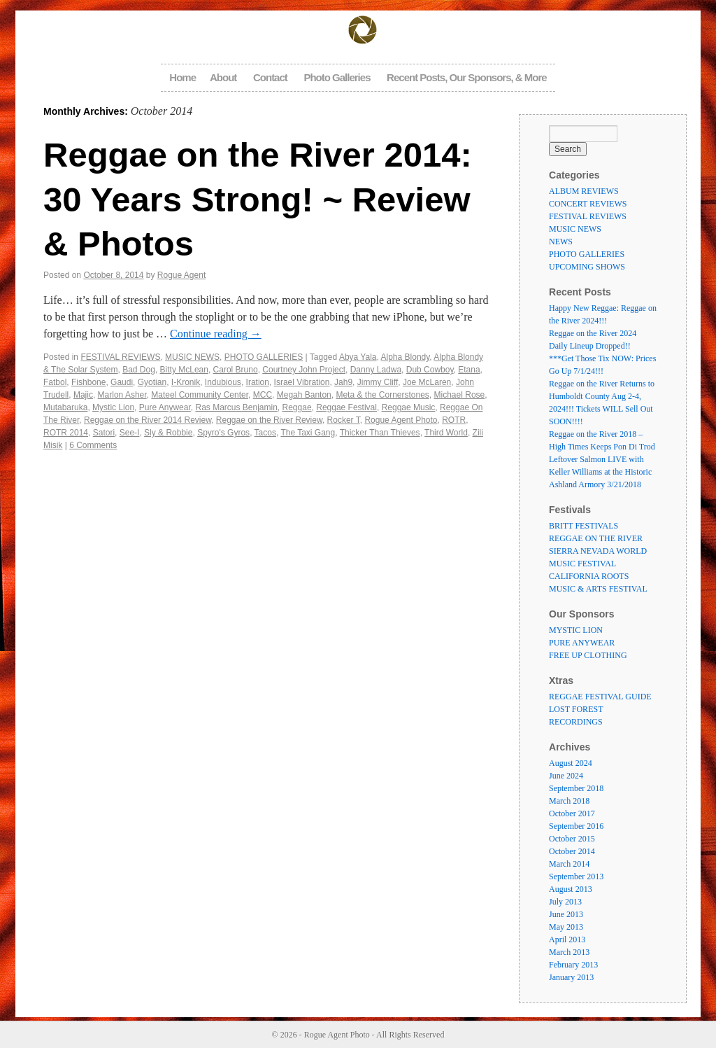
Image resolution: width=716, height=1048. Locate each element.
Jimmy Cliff (377, 382)
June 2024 (566, 776)
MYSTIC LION (576, 630)
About (223, 77)
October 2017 (572, 813)
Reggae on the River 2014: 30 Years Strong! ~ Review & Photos (257, 199)
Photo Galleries (336, 77)
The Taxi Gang (307, 433)
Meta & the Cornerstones (382, 395)
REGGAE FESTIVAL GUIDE (600, 696)
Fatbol (54, 382)
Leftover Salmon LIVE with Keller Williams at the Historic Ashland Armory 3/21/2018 (600, 471)
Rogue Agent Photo (400, 420)
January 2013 (571, 977)
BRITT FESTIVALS (583, 526)
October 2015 (572, 839)
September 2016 (576, 826)
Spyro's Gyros (223, 433)
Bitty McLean (184, 370)
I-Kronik (185, 382)
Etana (469, 370)
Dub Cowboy (430, 370)
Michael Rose (459, 395)
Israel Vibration (302, 382)
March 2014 (569, 864)
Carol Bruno (235, 370)
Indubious (223, 382)
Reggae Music (409, 407)
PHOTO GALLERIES (263, 357)
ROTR (454, 420)
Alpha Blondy (405, 357)
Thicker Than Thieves (380, 433)
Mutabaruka (65, 407)
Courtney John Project (303, 370)
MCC (262, 395)
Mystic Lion (113, 407)
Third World (446, 433)
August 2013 (570, 889)
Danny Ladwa (375, 370)
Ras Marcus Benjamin (236, 407)
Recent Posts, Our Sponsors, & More (467, 77)
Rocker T (343, 420)
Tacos (265, 433)
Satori (104, 433)
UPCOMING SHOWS (587, 267)
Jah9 (343, 382)
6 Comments (93, 445)
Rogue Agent (181, 275)
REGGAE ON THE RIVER (596, 538)
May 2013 (566, 927)
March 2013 (569, 952)
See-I (130, 433)
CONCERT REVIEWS (587, 204)
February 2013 (573, 965)
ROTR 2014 (65, 433)
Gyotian (152, 382)
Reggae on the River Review (269, 420)
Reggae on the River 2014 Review (147, 420)
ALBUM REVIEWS (584, 191)
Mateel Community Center (199, 395)
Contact (270, 77)
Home (182, 77)
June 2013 (566, 914)
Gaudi (121, 382)
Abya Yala (358, 357)
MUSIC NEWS (192, 357)
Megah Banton (304, 395)
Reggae (297, 407)
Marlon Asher (122, 395)
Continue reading (216, 334)
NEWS (561, 241)
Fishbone (88, 382)
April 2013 (567, 939)
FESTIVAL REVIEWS (120, 357)
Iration (257, 382)
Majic (83, 395)
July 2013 (565, 902)
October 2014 (572, 851)
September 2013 (576, 876)
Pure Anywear (165, 407)
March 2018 (569, 801)
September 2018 (576, 788)
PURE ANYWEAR (582, 643)
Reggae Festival (346, 407)
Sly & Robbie (168, 433)
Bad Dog (138, 370)
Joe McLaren (427, 382)
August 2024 (570, 763)
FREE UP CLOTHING (588, 655)
